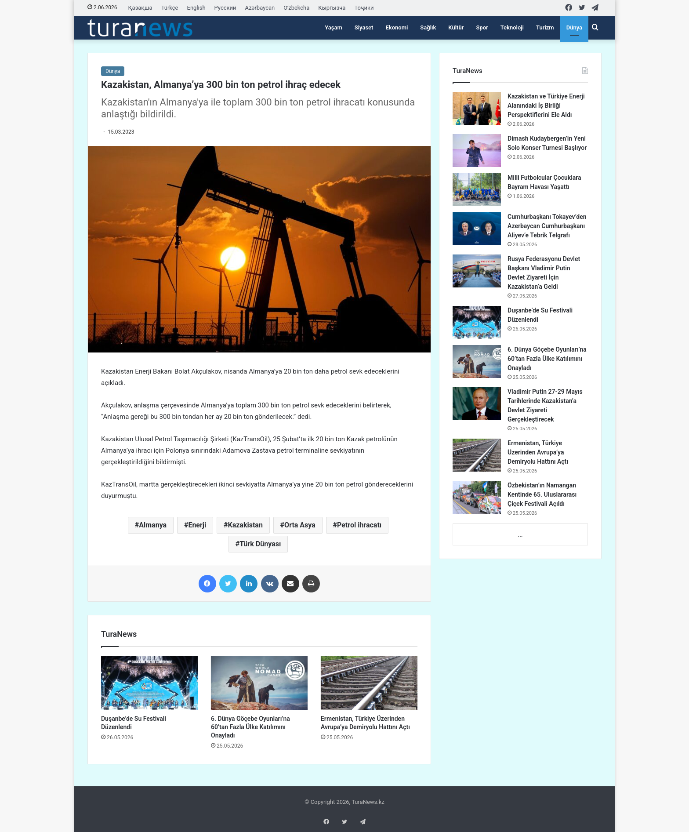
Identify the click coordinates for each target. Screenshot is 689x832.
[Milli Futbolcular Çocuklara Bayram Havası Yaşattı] (477, 189)
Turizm (545, 27)
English (196, 7)
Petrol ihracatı (359, 525)
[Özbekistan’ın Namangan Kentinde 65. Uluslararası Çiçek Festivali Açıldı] (477, 497)
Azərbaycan (260, 7)
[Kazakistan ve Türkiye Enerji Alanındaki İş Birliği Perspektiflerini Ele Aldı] (477, 108)
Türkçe (169, 7)
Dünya (574, 27)
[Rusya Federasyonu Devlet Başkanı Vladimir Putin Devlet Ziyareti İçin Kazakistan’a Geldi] (477, 270)
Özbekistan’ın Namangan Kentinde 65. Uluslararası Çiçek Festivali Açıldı (542, 494)
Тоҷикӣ (364, 7)
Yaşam (333, 27)
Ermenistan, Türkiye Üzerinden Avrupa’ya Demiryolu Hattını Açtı (538, 452)
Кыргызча (331, 7)
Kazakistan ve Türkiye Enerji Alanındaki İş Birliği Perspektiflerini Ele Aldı (546, 105)
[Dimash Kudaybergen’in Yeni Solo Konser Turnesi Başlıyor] (477, 150)
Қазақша (140, 7)
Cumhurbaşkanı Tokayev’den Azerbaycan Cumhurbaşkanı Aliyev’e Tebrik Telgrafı (547, 226)
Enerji (197, 525)
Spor (482, 27)
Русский (225, 7)
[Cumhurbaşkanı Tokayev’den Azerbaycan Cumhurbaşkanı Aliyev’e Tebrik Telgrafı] (477, 228)
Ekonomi (396, 27)
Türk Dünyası (260, 544)
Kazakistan (245, 525)
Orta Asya (299, 525)
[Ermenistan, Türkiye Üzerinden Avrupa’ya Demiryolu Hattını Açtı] (369, 683)
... (520, 534)
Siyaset (364, 27)
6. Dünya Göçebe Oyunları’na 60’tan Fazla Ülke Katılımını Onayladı (250, 727)
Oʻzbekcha (296, 7)
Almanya (153, 525)
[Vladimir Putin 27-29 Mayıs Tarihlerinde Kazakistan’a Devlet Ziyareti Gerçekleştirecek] (477, 403)
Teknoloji (512, 27)
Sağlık (428, 27)
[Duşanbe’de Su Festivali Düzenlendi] (149, 683)
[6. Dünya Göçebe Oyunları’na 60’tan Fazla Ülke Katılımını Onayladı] (259, 683)
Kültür (456, 27)
